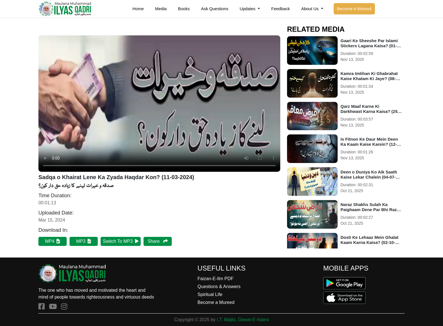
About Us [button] (310, 8)
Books (184, 8)
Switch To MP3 (120, 241)
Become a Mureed (215, 302)
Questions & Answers (218, 286)
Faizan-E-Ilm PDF (215, 278)
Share (157, 241)
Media (161, 8)
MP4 (52, 241)
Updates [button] (248, 8)
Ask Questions (214, 8)
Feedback (280, 8)
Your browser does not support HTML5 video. (159, 103)
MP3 (83, 241)
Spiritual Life (209, 294)
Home (138, 8)
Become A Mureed (354, 8)
